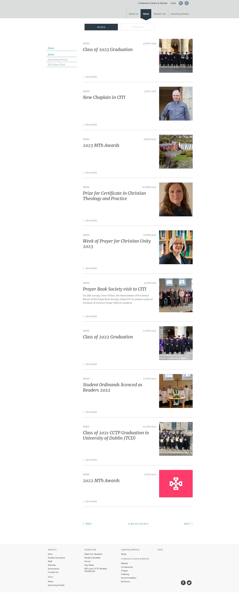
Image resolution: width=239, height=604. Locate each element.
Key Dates (89, 572)
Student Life (160, 13)
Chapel (124, 577)
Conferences (127, 574)
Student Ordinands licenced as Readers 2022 (112, 392)
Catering (125, 581)
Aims (50, 561)
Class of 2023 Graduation (108, 49)
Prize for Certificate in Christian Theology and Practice (114, 198)
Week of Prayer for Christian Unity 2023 (117, 246)
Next (187, 530)
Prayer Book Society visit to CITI (114, 292)
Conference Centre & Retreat (152, 3)
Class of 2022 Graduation (108, 341)
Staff (50, 568)
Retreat (124, 570)
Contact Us (53, 579)
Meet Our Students (93, 561)
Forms (87, 568)
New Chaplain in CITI (104, 98)
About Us (133, 13)
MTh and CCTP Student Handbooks (95, 576)
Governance (53, 575)
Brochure (125, 588)
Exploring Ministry (180, 13)
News (146, 13)
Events (137, 27)
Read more (92, 77)
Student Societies (92, 564)
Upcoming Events (58, 59)
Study (123, 561)
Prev (88, 530)
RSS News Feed (56, 64)
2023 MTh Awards (101, 146)
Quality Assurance (56, 564)
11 (147, 530)
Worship (52, 572)
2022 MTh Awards (101, 487)
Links (173, 3)
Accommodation (128, 585)
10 (145, 530)
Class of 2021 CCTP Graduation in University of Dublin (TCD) (116, 441)
